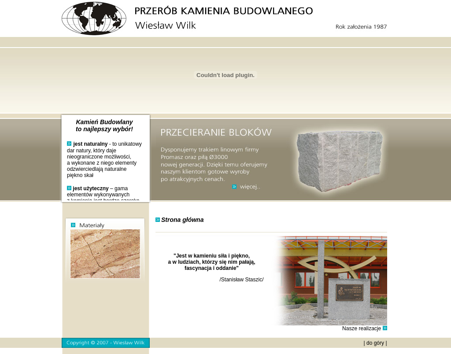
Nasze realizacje (361, 328)
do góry (375, 343)
